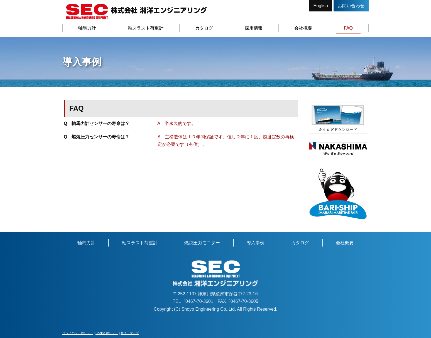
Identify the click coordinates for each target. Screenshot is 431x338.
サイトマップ (130, 333)
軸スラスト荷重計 (145, 28)
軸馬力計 (87, 28)
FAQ (348, 28)
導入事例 (256, 242)
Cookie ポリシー (106, 333)
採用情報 (254, 28)
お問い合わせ (351, 5)
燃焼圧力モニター (202, 242)
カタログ (204, 28)
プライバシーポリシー (77, 333)
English (321, 5)
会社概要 (303, 28)
